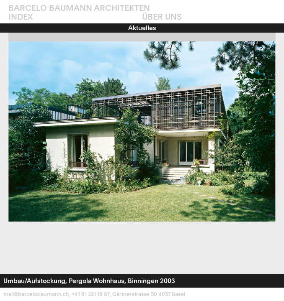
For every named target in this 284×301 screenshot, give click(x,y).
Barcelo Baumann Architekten (79, 9)
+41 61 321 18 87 (91, 294)
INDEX (20, 17)
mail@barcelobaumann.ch (36, 294)
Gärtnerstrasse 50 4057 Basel (148, 294)
